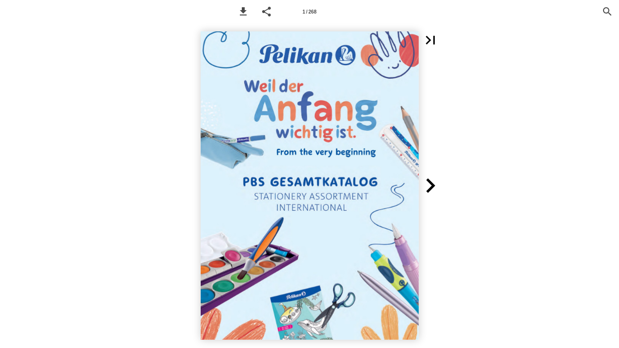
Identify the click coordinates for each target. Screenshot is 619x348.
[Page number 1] (309, 11)
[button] (243, 11)
